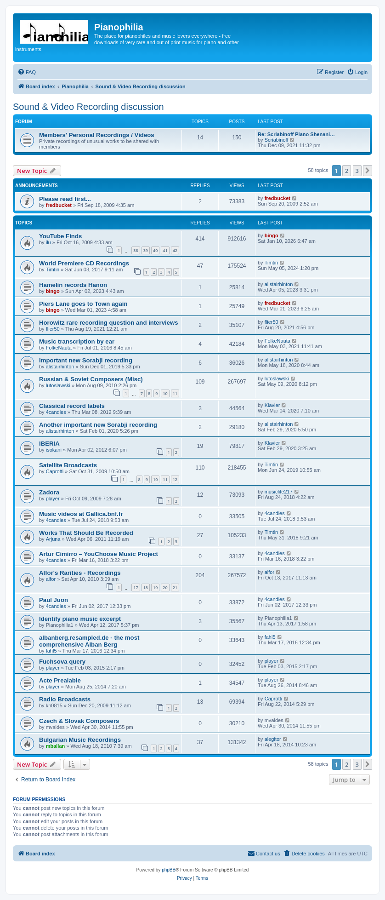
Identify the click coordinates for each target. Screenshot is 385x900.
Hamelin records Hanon (73, 284)
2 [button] (346, 170)
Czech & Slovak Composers (79, 720)
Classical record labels (72, 405)
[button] (367, 170)
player (53, 498)
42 (175, 250)
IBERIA (49, 443)
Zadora (49, 492)
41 (165, 250)
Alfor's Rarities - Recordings (80, 572)
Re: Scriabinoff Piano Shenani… (296, 134)
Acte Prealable (60, 680)
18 (145, 587)
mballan (55, 746)
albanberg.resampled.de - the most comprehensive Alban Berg (89, 641)
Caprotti (55, 471)
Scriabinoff (277, 140)
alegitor (273, 739)
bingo (271, 235)
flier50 (53, 329)
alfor (51, 579)
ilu (48, 242)
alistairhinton (279, 284)
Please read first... (65, 198)
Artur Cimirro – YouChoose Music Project (98, 553)
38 (135, 250)
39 (145, 250)
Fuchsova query (62, 661)
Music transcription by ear (76, 341)
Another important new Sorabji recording (98, 424)
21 (175, 587)
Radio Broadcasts (65, 699)
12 (175, 479)
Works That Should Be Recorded (86, 532)
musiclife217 (279, 491)
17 (135, 587)
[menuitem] (26, 72)
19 (155, 587)
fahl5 (51, 651)
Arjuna (53, 539)
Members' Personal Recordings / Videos (96, 135)
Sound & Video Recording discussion (88, 107)
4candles (56, 412)
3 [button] (357, 170)
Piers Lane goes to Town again (83, 303)
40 (155, 250)
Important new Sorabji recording (85, 360)
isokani (54, 450)
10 (165, 393)
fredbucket (59, 205)
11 (175, 393)
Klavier (272, 405)
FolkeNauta (59, 347)
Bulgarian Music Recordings (80, 739)
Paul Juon (53, 599)
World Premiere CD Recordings (84, 263)
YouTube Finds (60, 236)
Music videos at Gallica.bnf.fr (81, 513)
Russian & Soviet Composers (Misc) (91, 379)
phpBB (169, 869)
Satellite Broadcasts (68, 465)
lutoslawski (58, 385)
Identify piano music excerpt (80, 618)
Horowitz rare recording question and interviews (108, 322)
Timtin (53, 269)
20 (165, 587)
